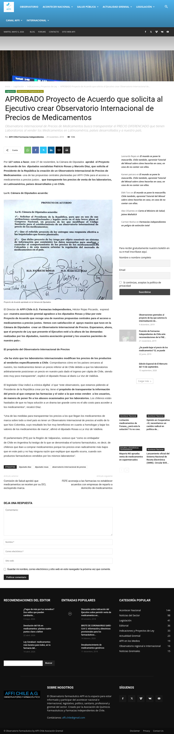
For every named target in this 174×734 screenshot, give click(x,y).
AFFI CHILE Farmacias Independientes (26, 137)
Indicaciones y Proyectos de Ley (42, 86)
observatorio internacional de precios (69, 467)
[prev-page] (121, 470)
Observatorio (29, 6)
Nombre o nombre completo (135, 257)
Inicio (7, 86)
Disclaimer (135, 730)
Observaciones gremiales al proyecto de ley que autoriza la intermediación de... (153, 318)
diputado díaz (25, 467)
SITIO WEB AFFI (68, 31)
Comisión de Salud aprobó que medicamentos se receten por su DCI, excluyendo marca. (25, 484)
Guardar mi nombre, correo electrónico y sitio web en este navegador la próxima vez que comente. (59, 569)
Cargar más (144, 381)
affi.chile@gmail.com (73, 717)
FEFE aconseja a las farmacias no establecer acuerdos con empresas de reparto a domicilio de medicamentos (87, 484)
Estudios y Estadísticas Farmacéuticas (129, 449)
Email (122, 269)
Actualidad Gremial (117, 6)
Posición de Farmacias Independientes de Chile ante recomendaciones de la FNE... (152, 334)
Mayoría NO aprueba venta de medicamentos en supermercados (131, 456)
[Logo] (11, 7)
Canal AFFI (14, 20)
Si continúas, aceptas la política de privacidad (140, 284)
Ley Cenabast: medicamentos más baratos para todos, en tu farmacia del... (36, 645)
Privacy (146, 730)
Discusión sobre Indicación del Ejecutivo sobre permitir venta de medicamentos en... (96, 612)
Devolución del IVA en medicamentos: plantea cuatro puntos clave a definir (37, 628)
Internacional (38, 20)
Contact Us (158, 730)
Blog (32, 31)
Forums (42, 31)
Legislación (145, 6)
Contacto (54, 31)
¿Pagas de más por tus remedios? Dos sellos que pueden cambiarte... (38, 612)
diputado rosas (41, 467)
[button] (166, 7)
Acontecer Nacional (58, 6)
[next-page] (127, 470)
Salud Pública (88, 6)
